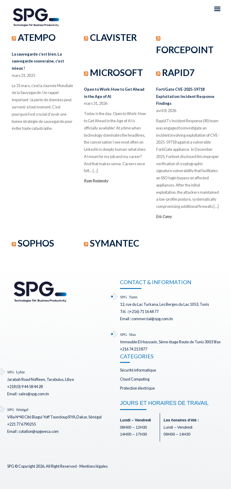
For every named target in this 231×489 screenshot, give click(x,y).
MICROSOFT (116, 72)
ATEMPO (37, 37)
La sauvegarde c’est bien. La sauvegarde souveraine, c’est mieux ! (38, 61)
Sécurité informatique (138, 370)
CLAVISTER (113, 37)
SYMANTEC (114, 243)
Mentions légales (93, 466)
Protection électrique (137, 388)
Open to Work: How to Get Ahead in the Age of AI (114, 93)
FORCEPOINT (185, 49)
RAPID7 (178, 72)
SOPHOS (36, 243)
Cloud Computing (134, 379)
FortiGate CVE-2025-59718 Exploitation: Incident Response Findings (185, 96)
